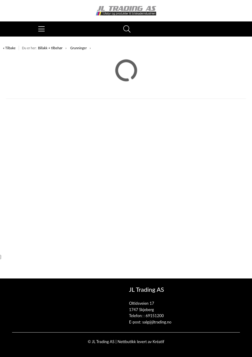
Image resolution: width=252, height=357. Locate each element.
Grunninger (78, 48)
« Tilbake (9, 48)
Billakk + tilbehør (50, 48)
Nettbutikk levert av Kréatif (141, 341)
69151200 (155, 315)
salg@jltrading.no (157, 322)
